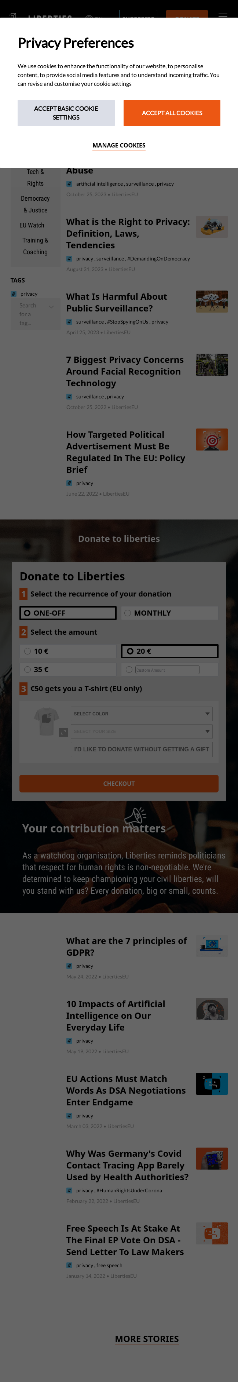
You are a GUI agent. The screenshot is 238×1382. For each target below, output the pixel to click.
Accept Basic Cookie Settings (66, 113)
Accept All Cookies (172, 112)
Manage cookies (119, 145)
